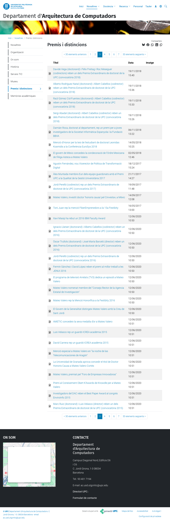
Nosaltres (92, 6)
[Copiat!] (161, 44)
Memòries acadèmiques (23, 96)
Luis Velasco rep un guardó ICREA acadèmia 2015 (80, 332)
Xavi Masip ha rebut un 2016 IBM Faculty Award (79, 218)
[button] (99, 6)
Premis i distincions (21, 88)
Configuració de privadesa (150, 516)
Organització (17, 52)
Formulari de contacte (85, 497)
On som (15, 59)
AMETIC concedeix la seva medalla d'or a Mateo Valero (82, 321)
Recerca (123, 6)
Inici (81, 6)
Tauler (148, 6)
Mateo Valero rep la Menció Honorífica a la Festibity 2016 (84, 300)
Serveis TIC (16, 74)
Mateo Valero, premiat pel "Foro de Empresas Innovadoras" (85, 374)
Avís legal (156, 511)
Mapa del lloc (127, 511)
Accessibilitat (142, 511)
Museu (14, 81)
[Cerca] (165, 6)
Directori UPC (80, 491)
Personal (138, 6)
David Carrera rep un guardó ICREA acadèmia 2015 (80, 342)
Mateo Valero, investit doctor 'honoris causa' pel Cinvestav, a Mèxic (89, 197)
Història (15, 66)
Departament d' (59, 16)
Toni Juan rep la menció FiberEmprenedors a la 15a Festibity (85, 207)
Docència (108, 6)
